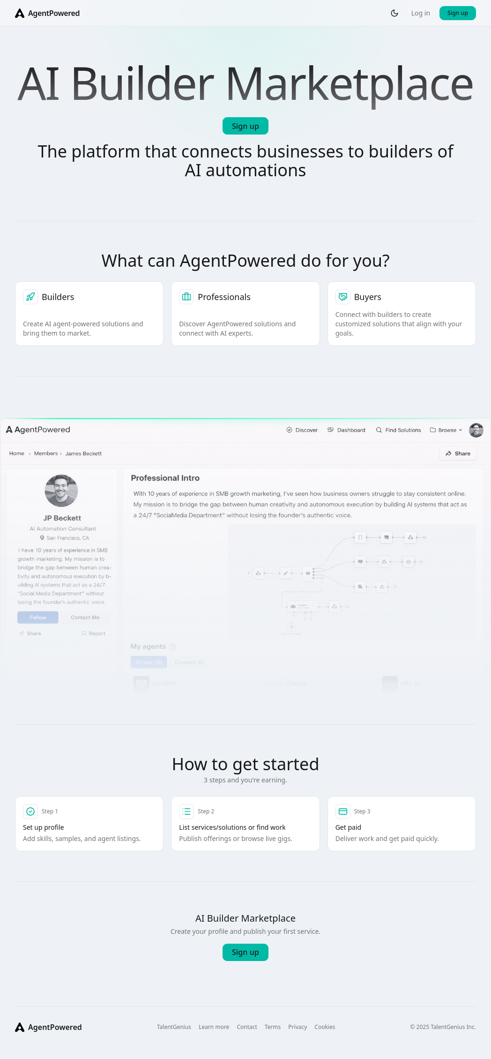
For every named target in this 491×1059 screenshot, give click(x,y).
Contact (247, 1027)
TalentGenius (174, 1027)
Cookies (324, 1027)
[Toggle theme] (394, 13)
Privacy (297, 1027)
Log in (420, 12)
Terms (273, 1027)
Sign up (457, 13)
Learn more (214, 1027)
